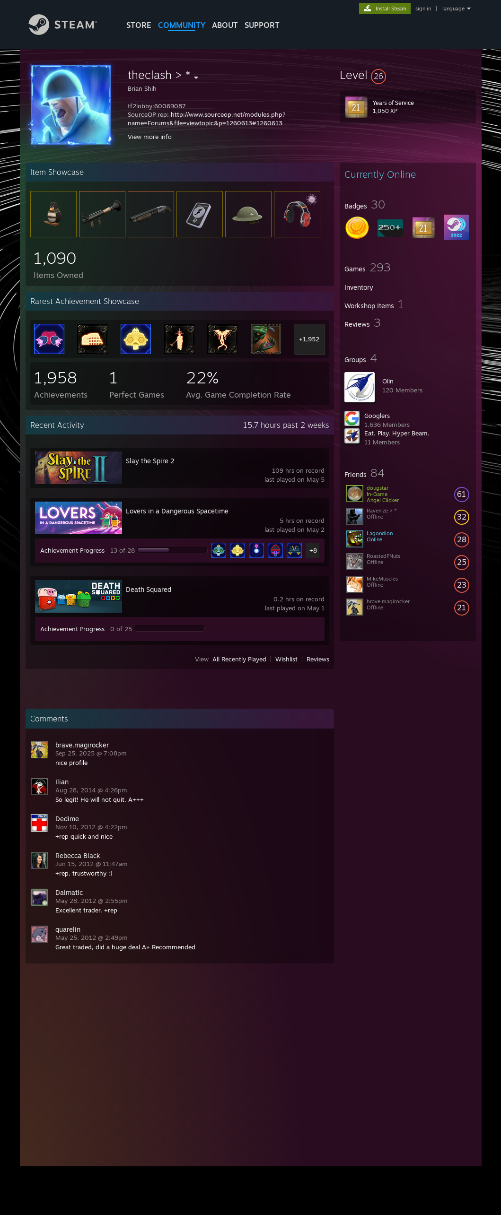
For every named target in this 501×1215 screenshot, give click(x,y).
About (225, 25)
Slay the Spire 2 (150, 461)
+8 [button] (313, 550)
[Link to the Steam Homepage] (70, 32)
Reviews (318, 659)
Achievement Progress (72, 550)
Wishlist (286, 659)
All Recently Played (239, 659)
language (453, 8)
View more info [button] (150, 136)
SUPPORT (262, 25)
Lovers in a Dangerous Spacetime (177, 511)
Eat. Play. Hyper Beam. (397, 433)
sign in (423, 8)
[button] (408, 74)
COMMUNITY (181, 25)
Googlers (377, 415)
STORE (138, 25)
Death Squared (148, 589)
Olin (388, 381)
